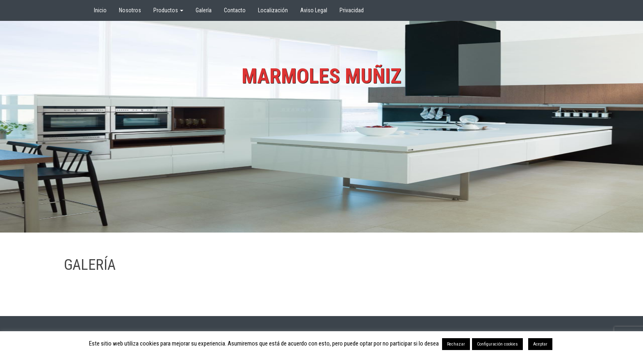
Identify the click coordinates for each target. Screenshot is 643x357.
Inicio (100, 10)
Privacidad (352, 10)
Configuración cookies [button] (497, 344)
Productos (168, 10)
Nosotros (130, 10)
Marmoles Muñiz (321, 76)
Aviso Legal (313, 10)
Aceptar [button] (540, 344)
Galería (204, 10)
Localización (273, 10)
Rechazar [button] (456, 344)
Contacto (235, 10)
